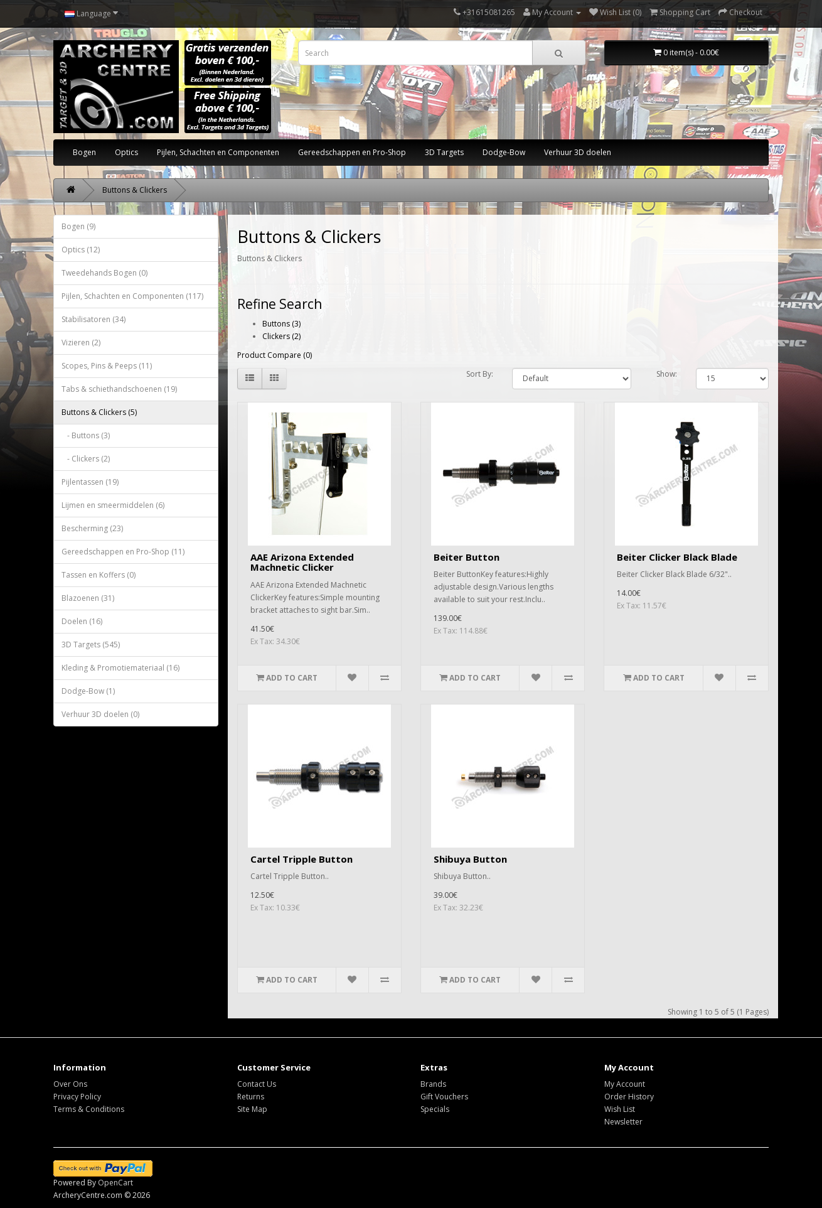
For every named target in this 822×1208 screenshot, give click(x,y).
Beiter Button (466, 557)
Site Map (252, 1109)
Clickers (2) (281, 336)
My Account (624, 1084)
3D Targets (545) (90, 644)
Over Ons (70, 1084)
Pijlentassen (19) (90, 482)
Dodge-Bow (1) (88, 691)
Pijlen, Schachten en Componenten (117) (132, 296)
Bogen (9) (78, 226)
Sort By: (479, 374)
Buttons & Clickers (134, 190)
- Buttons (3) (85, 435)
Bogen (84, 152)
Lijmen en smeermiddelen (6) (112, 505)
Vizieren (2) (80, 342)
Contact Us (256, 1084)
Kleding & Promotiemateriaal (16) (120, 667)
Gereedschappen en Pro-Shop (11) (122, 551)
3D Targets (444, 152)
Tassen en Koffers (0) (98, 574)
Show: (666, 374)
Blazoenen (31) (87, 598)
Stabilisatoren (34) (93, 319)
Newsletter (623, 1121)
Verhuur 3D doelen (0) (100, 714)
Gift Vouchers (444, 1096)
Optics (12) (80, 249)
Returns (250, 1096)
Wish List (619, 1109)
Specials (434, 1109)
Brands (433, 1084)
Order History (629, 1096)
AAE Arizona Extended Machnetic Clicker (302, 562)
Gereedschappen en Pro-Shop (352, 152)
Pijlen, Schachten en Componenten (218, 152)
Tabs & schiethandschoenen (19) (119, 389)
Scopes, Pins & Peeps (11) (106, 365)
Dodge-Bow (504, 152)
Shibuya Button (470, 859)
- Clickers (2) (85, 458)
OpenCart (115, 1182)
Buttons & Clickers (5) (99, 412)
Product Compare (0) (274, 355)
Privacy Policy (77, 1096)
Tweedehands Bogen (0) (104, 272)
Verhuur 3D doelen (577, 152)
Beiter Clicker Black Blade (677, 557)
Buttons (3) (281, 323)
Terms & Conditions (88, 1109)
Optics (126, 152)
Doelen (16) (81, 621)
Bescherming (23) (92, 528)
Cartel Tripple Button (301, 859)
